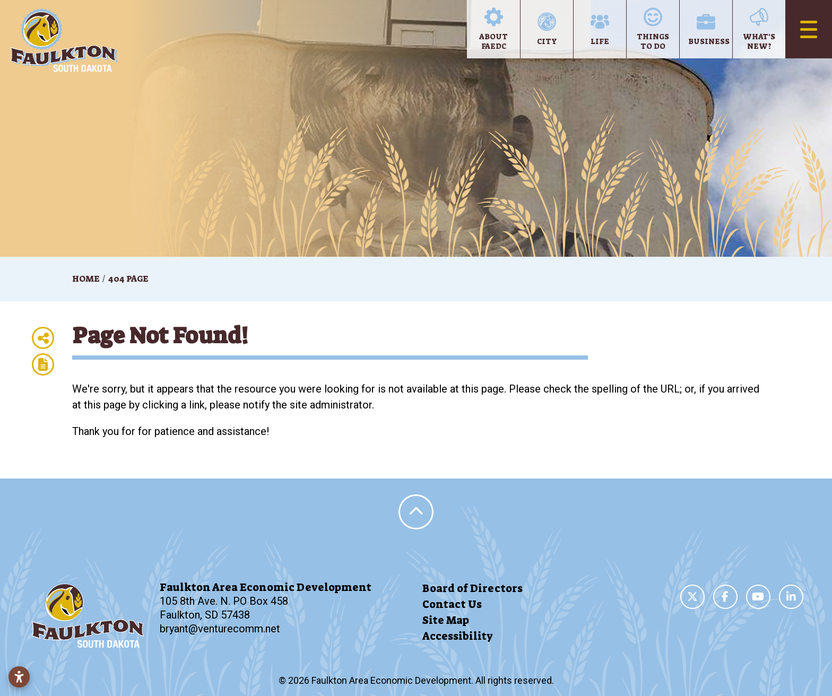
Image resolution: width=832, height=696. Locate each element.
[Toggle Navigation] (808, 29)
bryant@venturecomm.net (220, 628)
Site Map (445, 620)
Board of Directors (472, 588)
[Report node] (43, 364)
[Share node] (43, 338)
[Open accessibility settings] (19, 677)
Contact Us (452, 604)
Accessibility (457, 636)
